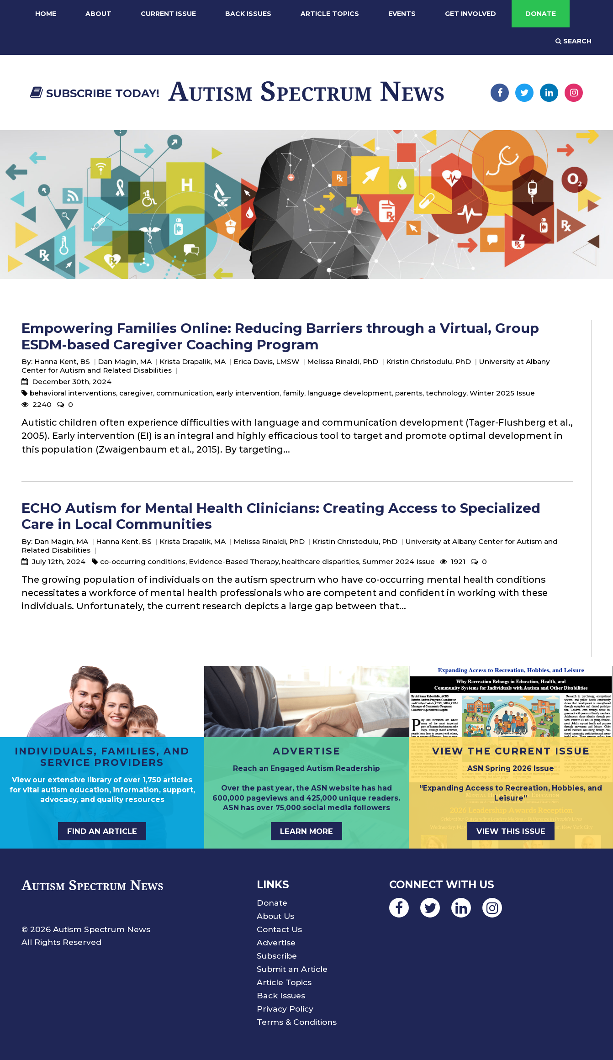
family (293, 393)
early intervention (248, 393)
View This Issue (510, 831)
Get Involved (470, 14)
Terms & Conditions (297, 1022)
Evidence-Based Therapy (234, 561)
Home (45, 14)
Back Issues (248, 14)
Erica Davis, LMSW (266, 361)
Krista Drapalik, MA (192, 361)
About (98, 14)
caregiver (136, 393)
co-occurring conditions (142, 561)
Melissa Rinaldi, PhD (342, 361)
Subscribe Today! (94, 93)
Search (573, 41)
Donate (540, 14)
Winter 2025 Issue (502, 393)
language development (349, 393)
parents (409, 393)
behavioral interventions (73, 393)
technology (446, 393)
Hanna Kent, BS (62, 361)
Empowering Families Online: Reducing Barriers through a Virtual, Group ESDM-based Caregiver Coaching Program (280, 336)
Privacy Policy (285, 1008)
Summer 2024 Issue (398, 561)
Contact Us (279, 929)
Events (402, 14)
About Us (275, 916)
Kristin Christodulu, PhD (428, 361)
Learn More (306, 831)
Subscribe (277, 955)
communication (184, 393)
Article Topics (330, 14)
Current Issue (168, 14)
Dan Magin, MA (125, 361)
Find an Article (102, 831)
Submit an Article (292, 969)
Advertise (276, 942)
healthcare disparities (320, 561)
